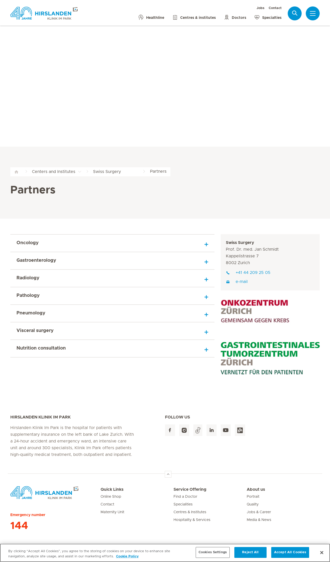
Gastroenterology (36, 260)
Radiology (27, 278)
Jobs (261, 8)
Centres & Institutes (190, 512)
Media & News (259, 520)
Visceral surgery (35, 330)
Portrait (253, 496)
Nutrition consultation (41, 348)
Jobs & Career (259, 512)
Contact (275, 8)
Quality (253, 504)
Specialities (183, 504)
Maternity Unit (112, 512)
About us (256, 489)
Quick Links (112, 489)
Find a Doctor (185, 496)
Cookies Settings (213, 554)
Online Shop (111, 496)
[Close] (321, 554)
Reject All (250, 554)
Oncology (27, 243)
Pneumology (30, 313)
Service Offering (190, 489)
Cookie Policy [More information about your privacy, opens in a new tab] (127, 558)
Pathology (28, 295)
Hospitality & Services (192, 520)
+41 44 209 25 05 (248, 273)
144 (19, 526)
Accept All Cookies (290, 554)
